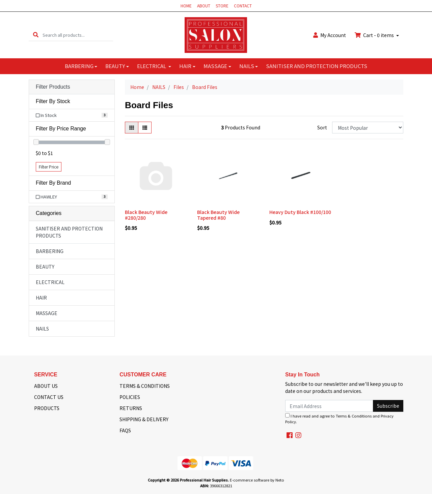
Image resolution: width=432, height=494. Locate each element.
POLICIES (129, 397)
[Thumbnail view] (131, 127)
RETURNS (130, 408)
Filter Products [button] (53, 87)
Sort (322, 127)
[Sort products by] (367, 127)
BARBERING (79, 65)
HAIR (185, 65)
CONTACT (243, 5)
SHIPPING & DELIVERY (143, 419)
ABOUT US (46, 385)
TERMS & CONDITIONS (144, 385)
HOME (186, 5)
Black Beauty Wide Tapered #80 (218, 215)
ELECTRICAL (152, 65)
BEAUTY (115, 65)
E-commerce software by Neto (257, 480)
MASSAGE (215, 65)
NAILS (246, 65)
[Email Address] (329, 406)
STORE (222, 5)
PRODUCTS (46, 408)
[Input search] (78, 35)
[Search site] (36, 35)
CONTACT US (48, 397)
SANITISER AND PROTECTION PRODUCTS (316, 65)
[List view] (145, 127)
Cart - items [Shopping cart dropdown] (375, 35)
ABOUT (203, 5)
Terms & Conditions (354, 416)
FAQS (125, 430)
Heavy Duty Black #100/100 (300, 212)
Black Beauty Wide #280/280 (146, 215)
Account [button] (329, 35)
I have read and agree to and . (339, 418)
